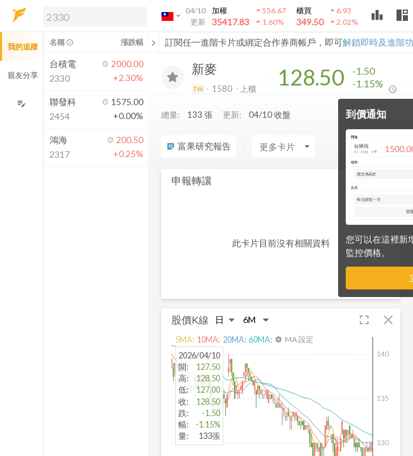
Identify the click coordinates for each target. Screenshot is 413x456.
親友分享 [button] (23, 75)
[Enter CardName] (283, 146)
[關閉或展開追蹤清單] (153, 42)
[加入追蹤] (172, 77)
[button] (92, 16)
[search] (95, 16)
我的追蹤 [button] (23, 46)
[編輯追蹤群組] (21, 103)
